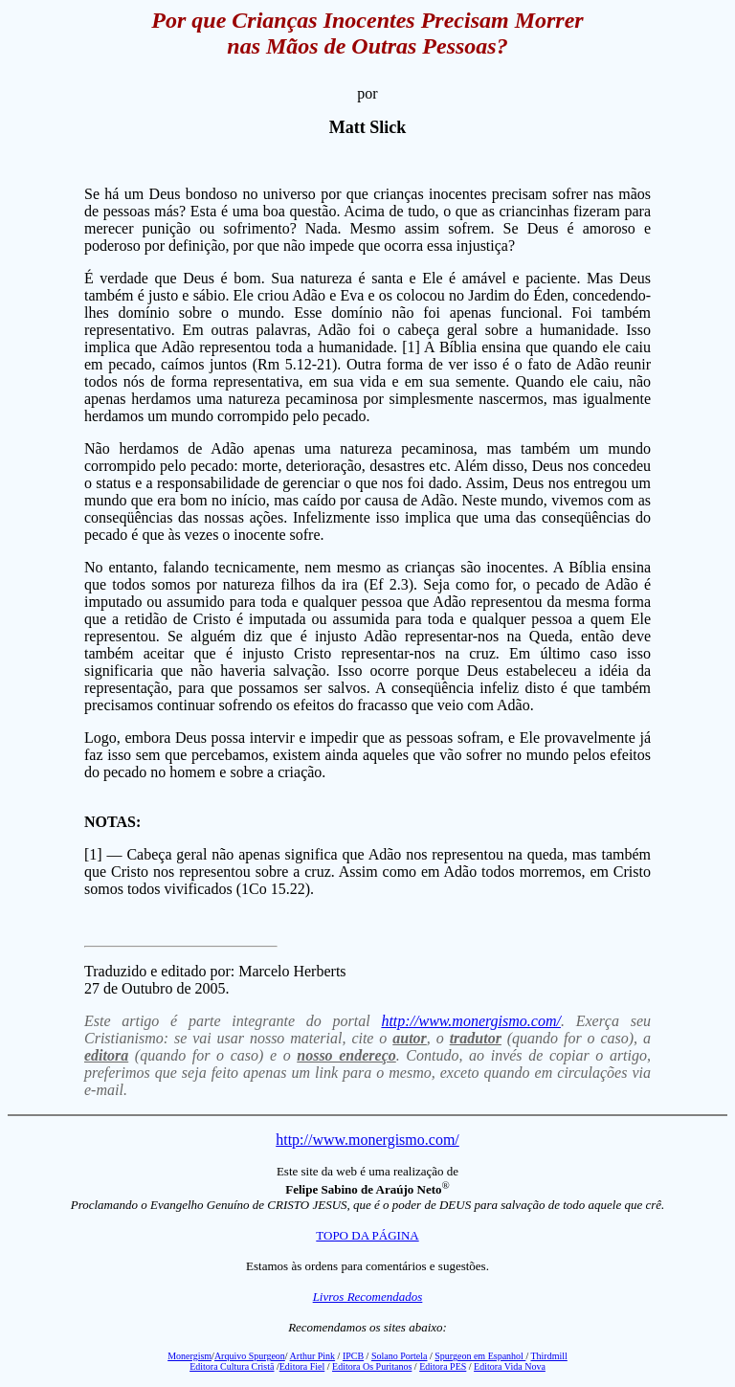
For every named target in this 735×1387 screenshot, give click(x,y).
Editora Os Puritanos (372, 1366)
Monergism (189, 1356)
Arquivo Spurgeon (249, 1356)
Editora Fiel (302, 1366)
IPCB (353, 1356)
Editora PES (442, 1366)
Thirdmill (548, 1356)
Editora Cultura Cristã (231, 1366)
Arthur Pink (313, 1356)
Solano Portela (399, 1356)
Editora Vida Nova (510, 1366)
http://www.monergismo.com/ (471, 1021)
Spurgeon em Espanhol (479, 1356)
